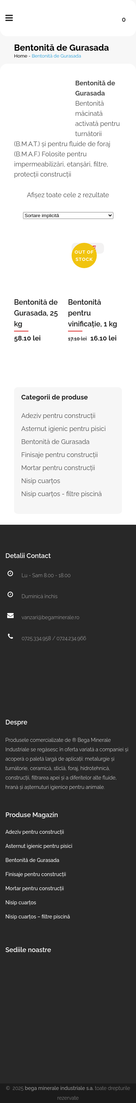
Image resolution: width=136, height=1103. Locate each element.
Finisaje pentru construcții (59, 454)
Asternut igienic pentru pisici (63, 428)
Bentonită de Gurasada (55, 441)
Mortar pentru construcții (58, 468)
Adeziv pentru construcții (58, 415)
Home (20, 56)
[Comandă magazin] (68, 215)
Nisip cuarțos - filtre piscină (61, 494)
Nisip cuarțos (40, 481)
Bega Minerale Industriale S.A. (59, 1088)
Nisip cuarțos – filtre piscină (37, 917)
